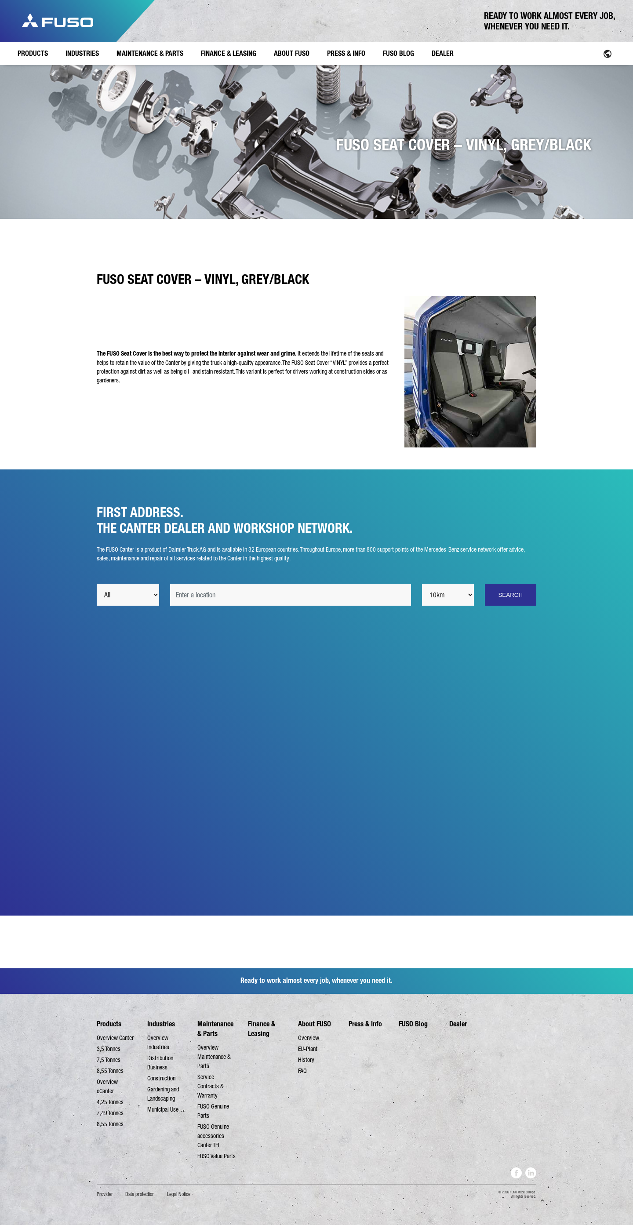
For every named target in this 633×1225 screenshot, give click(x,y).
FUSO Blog (413, 1024)
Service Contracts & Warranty (210, 1086)
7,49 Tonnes (110, 1112)
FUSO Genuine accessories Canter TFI (213, 1136)
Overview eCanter (107, 1086)
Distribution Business (160, 1062)
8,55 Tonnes (110, 1070)
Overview (308, 1037)
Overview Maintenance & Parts (214, 1056)
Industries (161, 1024)
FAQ (302, 1070)
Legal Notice (178, 1194)
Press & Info (365, 1024)
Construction (161, 1078)
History (306, 1059)
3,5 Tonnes (108, 1048)
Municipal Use (162, 1109)
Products (109, 1024)
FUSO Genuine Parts (213, 1111)
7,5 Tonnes (108, 1059)
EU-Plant (307, 1048)
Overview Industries (158, 1042)
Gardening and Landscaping (163, 1094)
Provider (105, 1194)
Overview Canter (115, 1037)
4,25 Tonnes (110, 1101)
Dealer (458, 1024)
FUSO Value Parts (216, 1156)
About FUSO (314, 1024)
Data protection (140, 1194)
